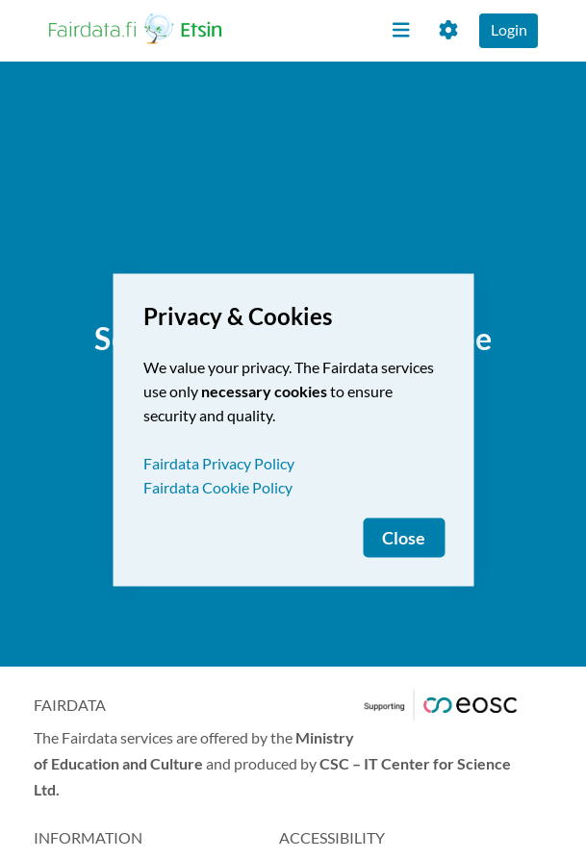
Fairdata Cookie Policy (218, 486)
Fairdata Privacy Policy (218, 462)
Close (403, 537)
